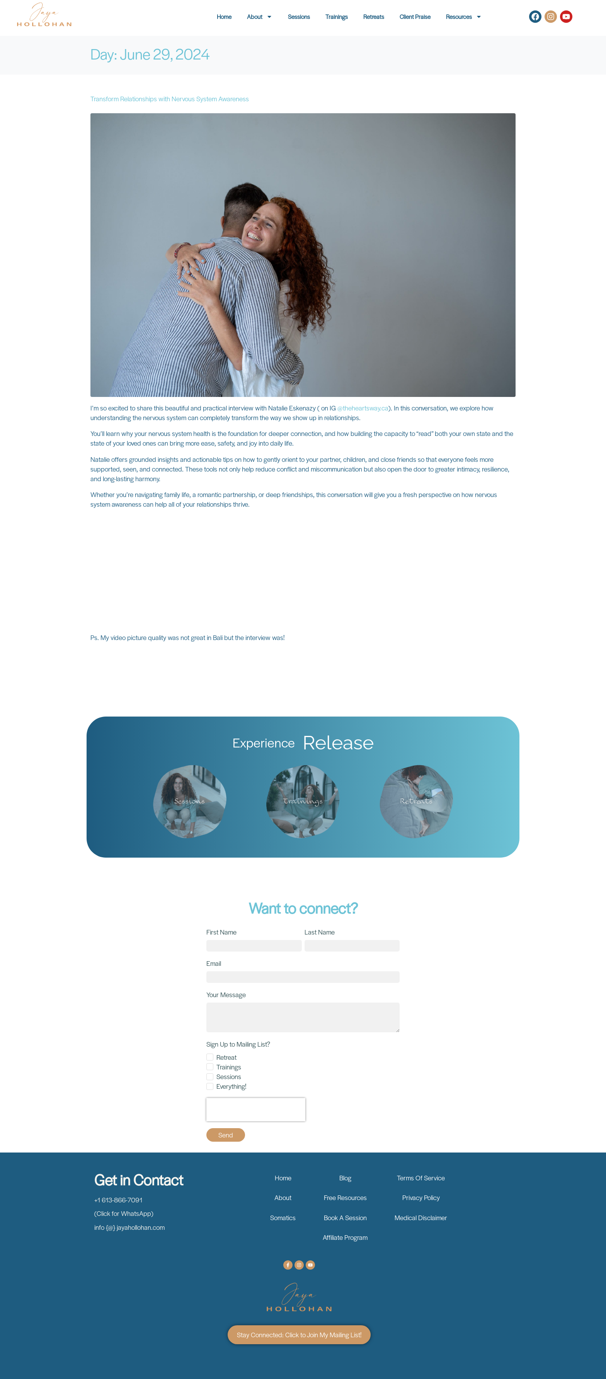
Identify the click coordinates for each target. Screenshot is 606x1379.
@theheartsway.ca (362, 407)
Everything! (231, 1086)
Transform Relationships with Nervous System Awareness (169, 98)
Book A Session (345, 1217)
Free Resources (345, 1197)
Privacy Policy (421, 1197)
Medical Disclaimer (421, 1217)
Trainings (336, 16)
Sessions (299, 16)
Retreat (226, 1057)
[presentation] (255, 1109)
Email (213, 963)
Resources (464, 17)
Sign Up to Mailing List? (238, 1044)
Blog (345, 1177)
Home (224, 16)
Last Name (320, 931)
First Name (221, 931)
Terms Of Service (421, 1177)
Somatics (283, 1217)
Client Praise (415, 16)
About (259, 17)
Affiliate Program (345, 1237)
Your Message (226, 994)
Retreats (373, 16)
